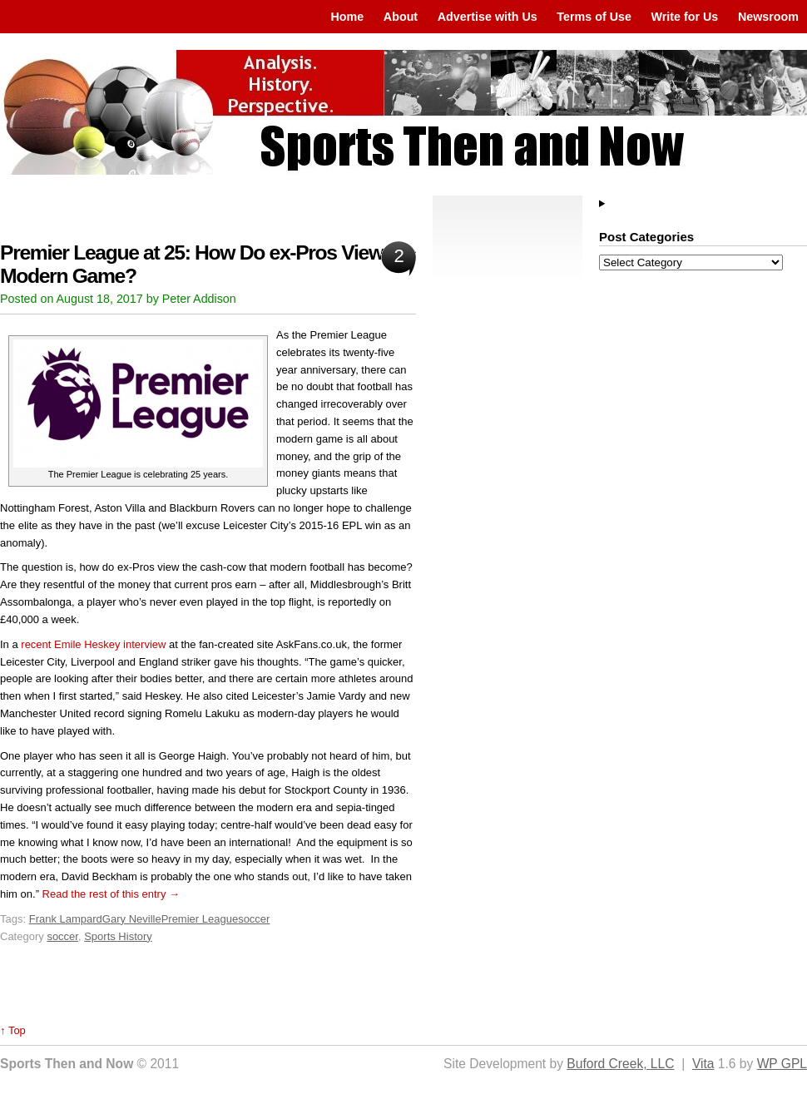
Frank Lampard (65, 919)
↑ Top (13, 1030)
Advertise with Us (487, 16)
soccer (254, 919)
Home (347, 16)
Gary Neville (131, 919)
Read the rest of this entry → (111, 894)
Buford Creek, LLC (620, 1064)
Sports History (118, 936)
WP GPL (782, 1064)
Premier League (200, 919)
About (401, 16)
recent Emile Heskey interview (93, 644)
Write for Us (685, 16)
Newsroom (768, 16)
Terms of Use (594, 16)
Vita (703, 1064)
